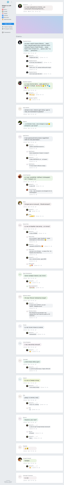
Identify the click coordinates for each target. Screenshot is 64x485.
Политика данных (8, 482)
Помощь (10, 481)
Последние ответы (7, 29)
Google (4, 11)
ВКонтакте (5, 17)
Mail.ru (4, 9)
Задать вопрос (8, 23)
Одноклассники (6, 19)
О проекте (8, 480)
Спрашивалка (6, 32)
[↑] (35, 11)
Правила (6, 481)
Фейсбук (5, 15)
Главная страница (7, 27)
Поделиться (40, 11)
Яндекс (4, 13)
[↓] (37, 11)
